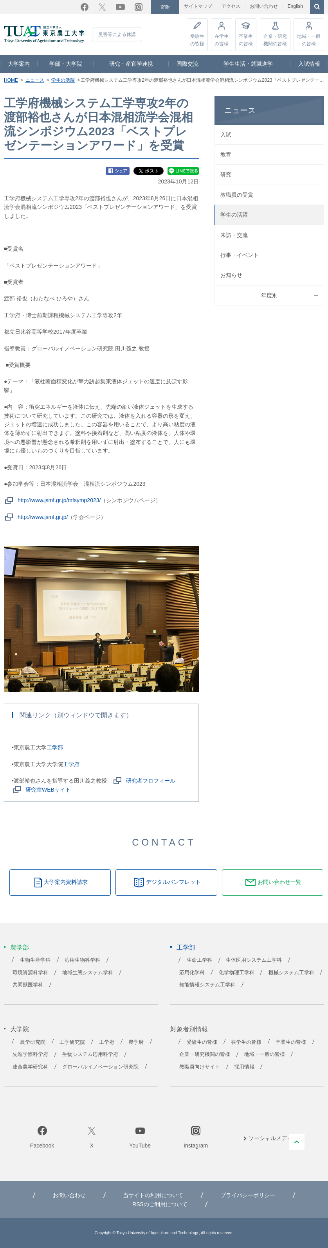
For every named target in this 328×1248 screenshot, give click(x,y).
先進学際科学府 (30, 1054)
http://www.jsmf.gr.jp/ (43, 517)
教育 (225, 154)
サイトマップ (198, 6)
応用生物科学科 (82, 960)
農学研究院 (32, 1042)
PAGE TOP (297, 1142)
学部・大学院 (65, 64)
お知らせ (231, 275)
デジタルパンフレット (173, 882)
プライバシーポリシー (247, 1195)
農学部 (19, 947)
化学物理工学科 (236, 972)
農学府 (136, 1042)
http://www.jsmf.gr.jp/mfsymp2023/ (59, 500)
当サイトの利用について (153, 1195)
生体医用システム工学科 (254, 960)
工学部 (55, 747)
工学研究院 (72, 1042)
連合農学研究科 (30, 1067)
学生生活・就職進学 (248, 64)
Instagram (138, 7)
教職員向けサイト (199, 1067)
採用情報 (244, 1067)
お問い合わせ (264, 6)
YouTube (120, 7)
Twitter (102, 7)
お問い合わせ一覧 (279, 882)
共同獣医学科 (28, 985)
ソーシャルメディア (273, 1138)
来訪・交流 (234, 235)
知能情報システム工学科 (207, 985)
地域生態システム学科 (87, 972)
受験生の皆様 (197, 39)
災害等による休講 (117, 34)
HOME (11, 80)
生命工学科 (199, 960)
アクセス (231, 6)
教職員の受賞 (236, 195)
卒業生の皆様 (246, 39)
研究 (225, 174)
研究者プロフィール (150, 781)
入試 (225, 134)
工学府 (71, 764)
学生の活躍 (63, 80)
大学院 (19, 1029)
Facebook (84, 7)
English (295, 6)
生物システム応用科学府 (90, 1054)
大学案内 (19, 64)
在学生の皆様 (221, 39)
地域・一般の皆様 (309, 39)
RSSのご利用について (159, 1204)
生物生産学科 (35, 960)
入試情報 (309, 64)
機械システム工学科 (291, 972)
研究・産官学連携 (131, 64)
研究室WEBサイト (48, 790)
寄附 (165, 7)
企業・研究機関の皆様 (275, 39)
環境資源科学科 (30, 972)
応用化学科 (192, 972)
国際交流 (187, 64)
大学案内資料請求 (66, 882)
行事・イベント (239, 255)
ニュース (34, 80)
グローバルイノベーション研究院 (100, 1067)
